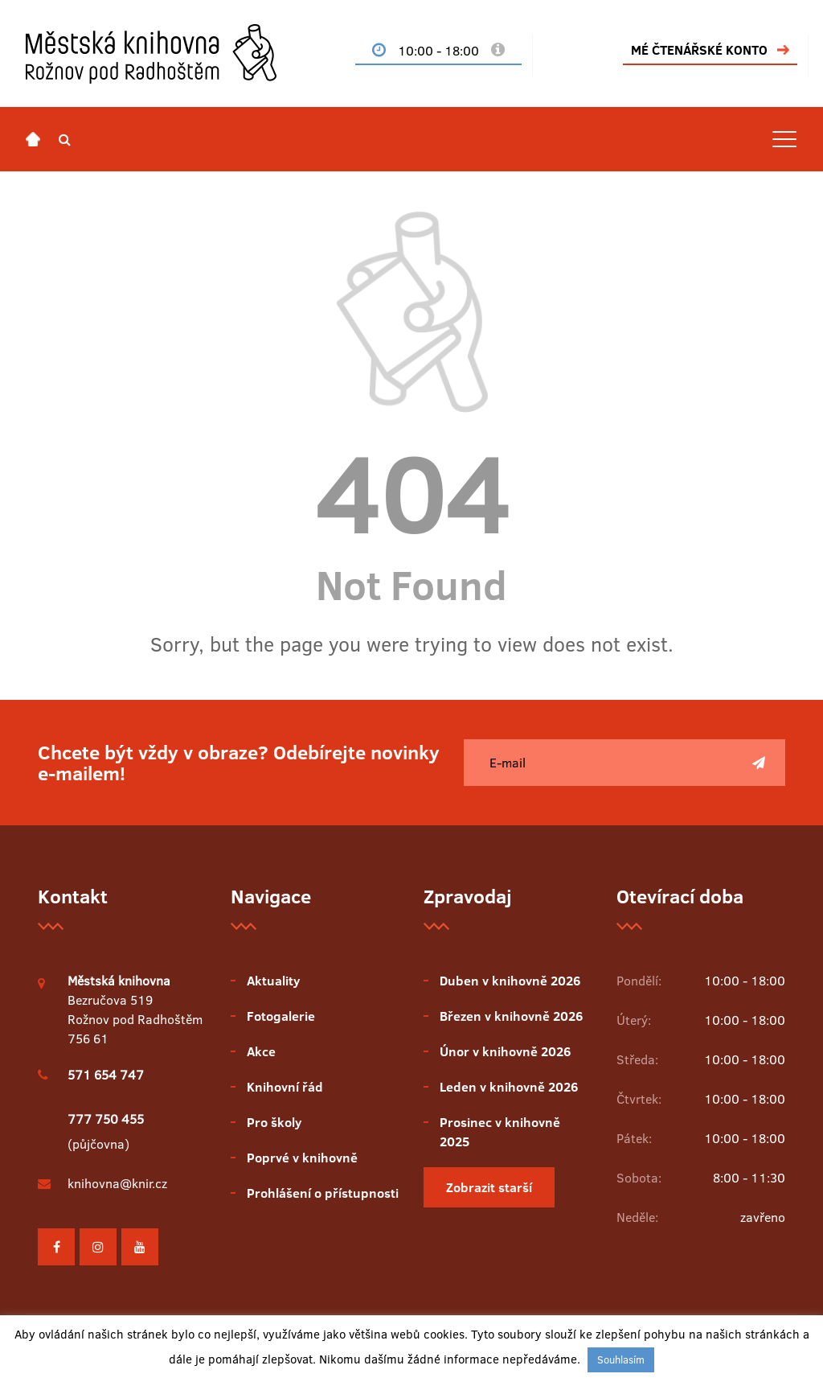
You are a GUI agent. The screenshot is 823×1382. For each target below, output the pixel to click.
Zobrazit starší (489, 1187)
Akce (261, 1051)
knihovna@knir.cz (117, 1183)
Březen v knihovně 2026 (511, 1016)
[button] (65, 139)
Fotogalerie (281, 1016)
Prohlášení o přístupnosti (323, 1193)
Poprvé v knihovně (302, 1157)
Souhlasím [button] (621, 1359)
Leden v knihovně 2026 (509, 1087)
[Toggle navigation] (784, 139)
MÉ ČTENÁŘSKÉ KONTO (699, 50)
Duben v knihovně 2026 (510, 980)
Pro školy (274, 1122)
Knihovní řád (285, 1087)
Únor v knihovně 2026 (505, 1051)
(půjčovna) (106, 1131)
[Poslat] (758, 762)
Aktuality (273, 980)
